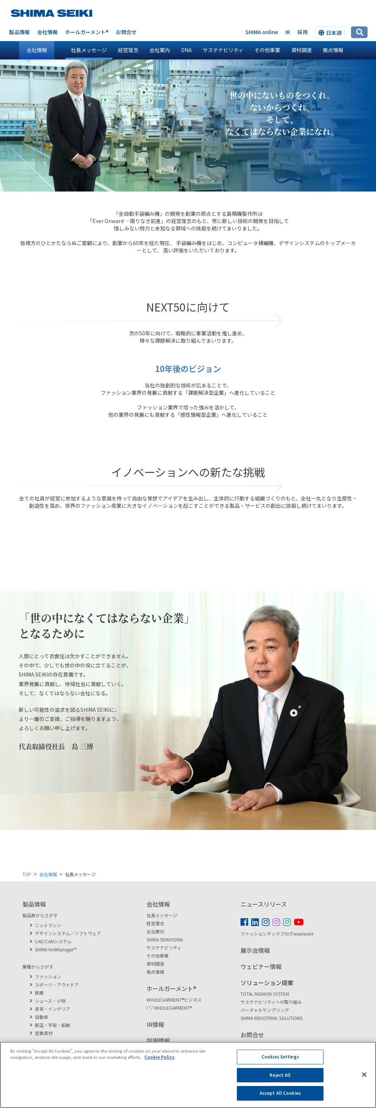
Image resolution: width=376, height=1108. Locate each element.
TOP (26, 874)
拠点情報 (333, 50)
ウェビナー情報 (261, 966)
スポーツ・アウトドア (54, 984)
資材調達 (301, 50)
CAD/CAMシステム (51, 941)
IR (287, 32)
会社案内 (159, 50)
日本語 (329, 32)
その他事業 (267, 50)
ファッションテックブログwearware (277, 933)
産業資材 (41, 1033)
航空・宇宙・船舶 (50, 1025)
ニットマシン (45, 925)
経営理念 (128, 50)
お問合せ (126, 32)
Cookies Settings (280, 1062)
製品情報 (19, 32)
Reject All (280, 1080)
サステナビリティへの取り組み (271, 1002)
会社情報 (47, 32)
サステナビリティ (223, 50)
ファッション (45, 976)
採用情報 (158, 1040)
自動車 (39, 1017)
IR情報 (155, 1024)
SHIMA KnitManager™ (53, 949)
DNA (186, 50)
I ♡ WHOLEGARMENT (169, 1008)
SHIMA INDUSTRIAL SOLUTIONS (272, 1018)
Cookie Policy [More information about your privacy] (159, 1063)
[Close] (364, 1080)
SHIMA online (261, 32)
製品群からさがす (40, 915)
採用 (302, 32)
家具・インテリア (50, 1009)
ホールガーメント (87, 32)
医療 (37, 992)
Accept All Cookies (280, 1099)
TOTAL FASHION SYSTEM (265, 994)
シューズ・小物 (47, 1001)
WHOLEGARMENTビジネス (174, 999)
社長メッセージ (89, 50)
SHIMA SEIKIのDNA (165, 939)
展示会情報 (255, 950)
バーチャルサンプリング (265, 1010)
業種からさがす (37, 966)
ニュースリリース (264, 904)
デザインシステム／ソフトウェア (65, 933)
